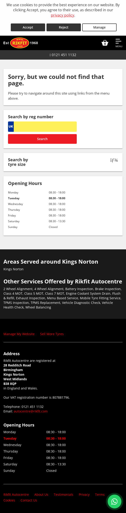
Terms (100, 494)
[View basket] (105, 43)
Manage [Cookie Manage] (99, 27)
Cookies (9, 500)
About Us (41, 494)
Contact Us (29, 500)
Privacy (84, 494)
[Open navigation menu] (119, 43)
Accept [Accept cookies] (28, 27)
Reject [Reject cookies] (63, 27)
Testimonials (63, 494)
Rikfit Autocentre (16, 494)
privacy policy (62, 15)
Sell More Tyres (52, 334)
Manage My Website (19, 334)
